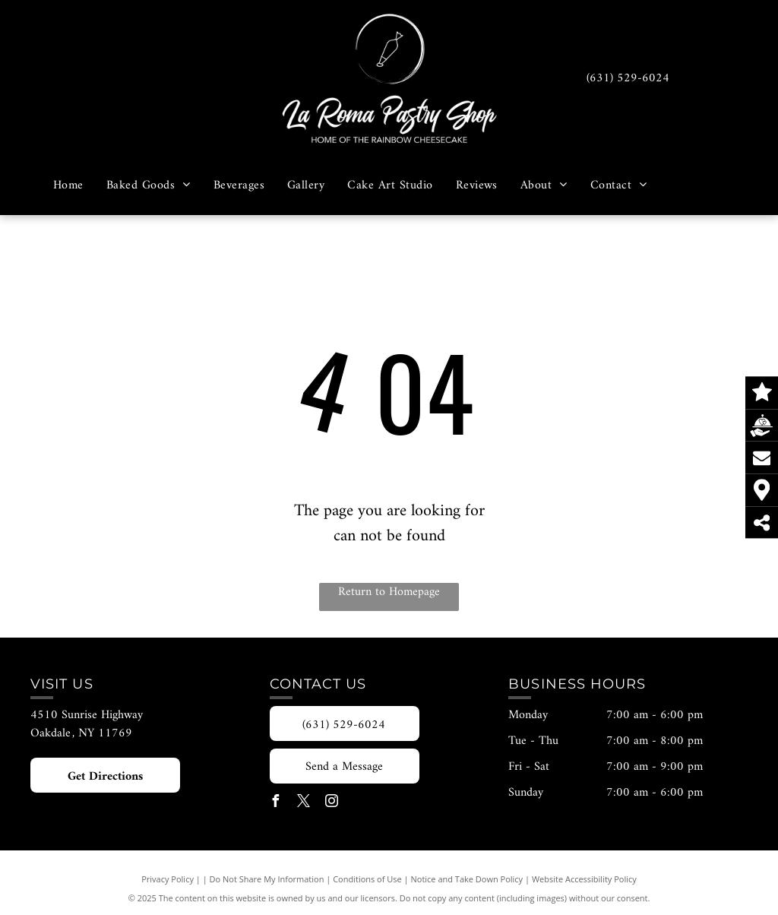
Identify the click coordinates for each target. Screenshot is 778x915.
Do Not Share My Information (267, 879)
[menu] (744, 107)
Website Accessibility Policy (584, 879)
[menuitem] (68, 185)
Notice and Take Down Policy (467, 879)
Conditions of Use (367, 879)
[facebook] (276, 803)
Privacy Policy (167, 879)
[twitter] (304, 803)
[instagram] (332, 803)
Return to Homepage (389, 593)
